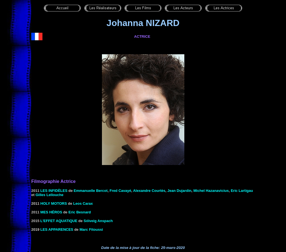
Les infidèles (54, 191)
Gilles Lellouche (49, 195)
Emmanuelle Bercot (91, 191)
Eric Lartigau (242, 191)
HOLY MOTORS (53, 203)
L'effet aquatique (58, 221)
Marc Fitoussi (91, 229)
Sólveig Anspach (98, 221)
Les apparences (56, 229)
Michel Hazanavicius (210, 191)
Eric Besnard (79, 212)
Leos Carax (83, 203)
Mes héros (51, 212)
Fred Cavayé (120, 191)
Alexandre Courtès (149, 191)
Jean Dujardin (179, 191)
